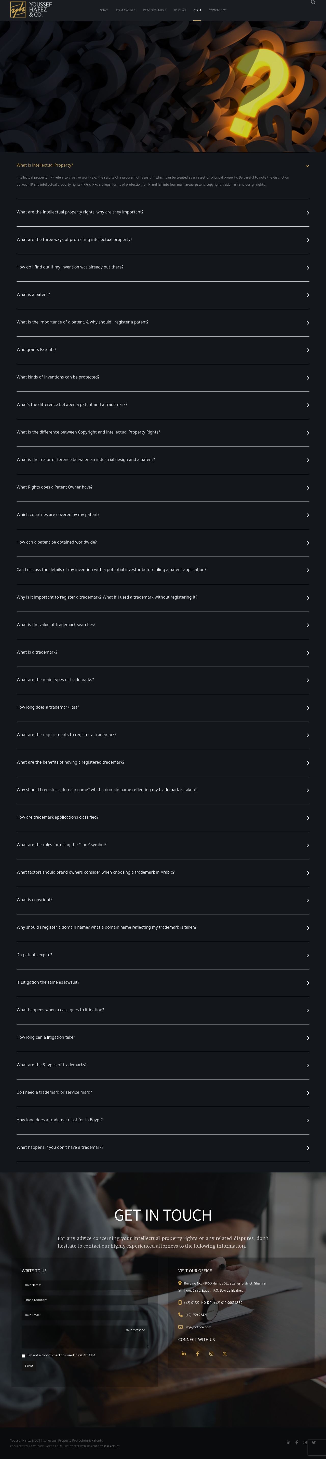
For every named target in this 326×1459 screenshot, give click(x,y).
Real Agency (112, 1446)
